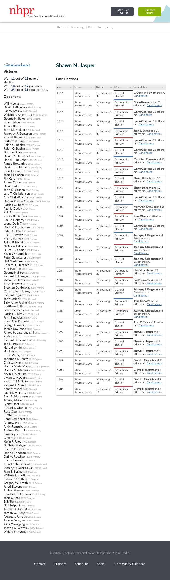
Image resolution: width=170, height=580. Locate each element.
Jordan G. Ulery (14, 513)
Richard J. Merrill (15, 385)
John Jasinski (12, 298)
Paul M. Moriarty (15, 392)
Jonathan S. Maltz (16, 359)
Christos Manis (14, 362)
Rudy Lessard (12, 336)
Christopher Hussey (17, 291)
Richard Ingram (14, 295)
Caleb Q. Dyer (13, 231)
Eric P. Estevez (13, 238)
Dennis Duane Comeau (19, 201)
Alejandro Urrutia (15, 516)
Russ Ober (11, 411)
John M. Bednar (14, 129)
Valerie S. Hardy (14, 280)
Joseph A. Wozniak (16, 528)
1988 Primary (34, 509)
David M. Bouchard (17, 156)
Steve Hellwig (13, 283)
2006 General (35, 307)
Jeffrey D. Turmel (15, 509)
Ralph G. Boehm (15, 144)
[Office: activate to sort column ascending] (84, 87)
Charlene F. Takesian (17, 494)
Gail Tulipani (12, 505)
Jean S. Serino (13, 471)
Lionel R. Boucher (15, 160)
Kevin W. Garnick (15, 253)
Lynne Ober (11, 404)
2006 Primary (34, 138)
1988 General (31, 175)
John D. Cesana (14, 190)
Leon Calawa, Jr (14, 171)
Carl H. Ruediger (15, 456)
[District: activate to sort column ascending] (104, 87)
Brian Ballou (12, 122)
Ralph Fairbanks (14, 242)
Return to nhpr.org (100, 27)
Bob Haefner (12, 268)
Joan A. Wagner (14, 520)
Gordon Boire (13, 152)
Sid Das (9, 212)
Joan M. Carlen (14, 175)
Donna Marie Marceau (19, 366)
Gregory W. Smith (16, 483)
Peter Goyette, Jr (15, 257)
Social (101, 564)
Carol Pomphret (14, 419)
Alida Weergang (14, 524)
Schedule (81, 564)
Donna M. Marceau (17, 370)
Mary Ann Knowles (16, 321)
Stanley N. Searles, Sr (18, 468)
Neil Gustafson (14, 261)
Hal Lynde (10, 351)
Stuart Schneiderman (18, 464)
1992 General (39, 115)
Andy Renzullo (13, 426)
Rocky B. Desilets (15, 216)
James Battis (12, 126)
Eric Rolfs (10, 449)
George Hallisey (14, 272)
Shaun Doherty (14, 220)
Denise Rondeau (15, 452)
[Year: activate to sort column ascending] (65, 87)
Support (60, 564)
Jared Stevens (13, 486)
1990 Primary (34, 385)
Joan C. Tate (12, 498)
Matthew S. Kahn (15, 306)
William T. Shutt (14, 475)
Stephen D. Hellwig (17, 287)
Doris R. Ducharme (17, 227)
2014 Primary (34, 246)
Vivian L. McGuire (15, 377)
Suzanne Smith (14, 479)
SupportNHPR (150, 12)
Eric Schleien (12, 460)
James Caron (12, 182)
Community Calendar (129, 564)
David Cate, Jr (13, 186)
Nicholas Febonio (15, 246)
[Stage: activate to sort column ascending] (123, 87)
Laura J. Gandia (14, 250)
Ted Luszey (11, 344)
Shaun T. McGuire (16, 381)
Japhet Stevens (14, 490)
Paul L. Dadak (13, 208)
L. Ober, (9, 415)
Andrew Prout (13, 422)
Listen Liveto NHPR (122, 12)
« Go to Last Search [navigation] (17, 64)
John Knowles (13, 317)
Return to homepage (71, 27)
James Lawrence (15, 329)
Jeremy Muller (13, 400)
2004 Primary (27, 123)
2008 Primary (27, 104)
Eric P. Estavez (13, 235)
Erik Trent (10, 501)
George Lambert (14, 325)
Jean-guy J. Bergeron (18, 133)
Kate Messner (13, 389)
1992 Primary (34, 107)
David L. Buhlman (16, 167)
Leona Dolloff (13, 223)
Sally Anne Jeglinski (17, 302)
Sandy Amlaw (13, 111)
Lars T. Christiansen (17, 193)
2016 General (32, 141)
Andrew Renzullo (15, 430)
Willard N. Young (15, 531)
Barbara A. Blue (14, 141)
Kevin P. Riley (12, 441)
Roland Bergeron (15, 137)
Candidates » (141, 96)
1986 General (35, 160)
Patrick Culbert (14, 205)
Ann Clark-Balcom (16, 197)
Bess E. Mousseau (16, 396)
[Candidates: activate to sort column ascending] (149, 87)
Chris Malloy (12, 355)
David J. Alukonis (15, 107)
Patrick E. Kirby (14, 314)
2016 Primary (30, 186)
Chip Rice (10, 437)
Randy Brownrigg (15, 163)
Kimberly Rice (13, 434)
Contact (39, 564)
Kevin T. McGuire (15, 374)
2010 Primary (32, 149)
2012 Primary (28, 126)
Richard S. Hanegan (17, 276)
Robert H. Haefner (16, 265)
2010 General (30, 111)
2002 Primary (39, 134)
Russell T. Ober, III (16, 407)
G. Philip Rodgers (15, 445)
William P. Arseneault (18, 114)
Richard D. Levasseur (18, 340)
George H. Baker (15, 118)
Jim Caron (10, 178)
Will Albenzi (11, 103)
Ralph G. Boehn (14, 148)
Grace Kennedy (14, 310)
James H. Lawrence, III (19, 332)
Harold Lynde (13, 347)
